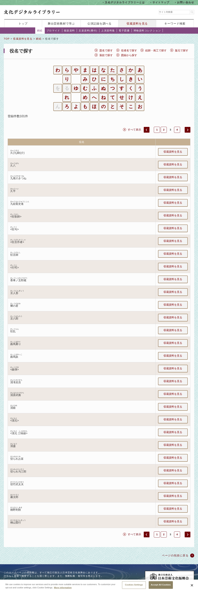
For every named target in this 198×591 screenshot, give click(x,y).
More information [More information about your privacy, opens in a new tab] (63, 589)
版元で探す (181, 50)
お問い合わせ (185, 2)
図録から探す (129, 55)
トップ (23, 23)
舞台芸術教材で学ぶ (61, 23)
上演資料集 (108, 30)
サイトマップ (161, 2)
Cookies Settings (134, 586)
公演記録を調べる (99, 23)
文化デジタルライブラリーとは (125, 2)
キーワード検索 (174, 23)
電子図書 (124, 30)
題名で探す (106, 50)
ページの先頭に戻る (175, 555)
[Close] (192, 587)
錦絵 (40, 30)
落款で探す (106, 55)
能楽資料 (69, 30)
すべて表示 (134, 129)
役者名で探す (129, 50)
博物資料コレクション (147, 30)
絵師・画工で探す (156, 50)
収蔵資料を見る (137, 23)
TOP (7, 38)
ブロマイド (53, 30)
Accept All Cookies (161, 586)
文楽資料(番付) (88, 30)
